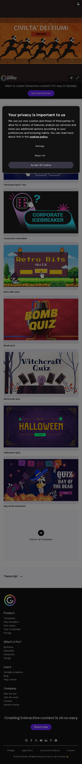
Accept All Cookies (41, 164)
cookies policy (39, 136)
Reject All (40, 155)
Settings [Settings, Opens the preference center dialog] (40, 146)
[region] (41, 139)
